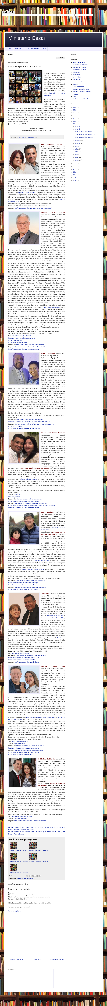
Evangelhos (76, 74)
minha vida (76, 79)
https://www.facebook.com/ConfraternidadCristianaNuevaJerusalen (31, 505)
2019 (75, 113)
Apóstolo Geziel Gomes (55, 616)
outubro (77, 140)
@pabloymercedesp (21, 818)
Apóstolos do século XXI (80, 65)
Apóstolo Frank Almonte (26, 192)
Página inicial (37, 959)
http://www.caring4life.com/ (17, 342)
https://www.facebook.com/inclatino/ (20, 754)
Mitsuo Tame (39, 569)
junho (77, 152)
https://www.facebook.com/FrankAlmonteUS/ (29, 347)
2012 (75, 169)
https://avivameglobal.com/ (21, 336)
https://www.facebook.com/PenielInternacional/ (24, 428)
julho (76, 149)
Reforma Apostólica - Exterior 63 (85, 134)
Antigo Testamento (79, 62)
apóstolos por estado (79, 67)
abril (76, 157)
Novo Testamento (78, 87)
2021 (75, 107)
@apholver (18, 494)
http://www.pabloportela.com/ (22, 816)
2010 (75, 175)
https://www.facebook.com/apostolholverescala (30, 503)
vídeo (74, 96)
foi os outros (77, 77)
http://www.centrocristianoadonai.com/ (21, 338)
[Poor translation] (11, 12)
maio (76, 154)
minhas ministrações (79, 82)
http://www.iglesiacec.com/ (21, 653)
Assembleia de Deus (79, 70)
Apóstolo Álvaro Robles (28, 479)
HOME (9, 49)
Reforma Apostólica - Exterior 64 (85, 131)
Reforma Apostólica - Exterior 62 (85, 137)
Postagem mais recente (16, 959)
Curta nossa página (14, 911)
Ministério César (26, 38)
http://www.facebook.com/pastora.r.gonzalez (23, 748)
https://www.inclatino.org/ (20, 741)
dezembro (78, 126)
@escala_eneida (14, 497)
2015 (75, 124)
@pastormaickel (19, 743)
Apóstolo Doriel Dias (41, 561)
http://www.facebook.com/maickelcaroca (30, 746)
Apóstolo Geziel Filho (56, 618)
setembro (78, 143)
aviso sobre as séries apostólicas (27, 137)
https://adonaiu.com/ (15, 340)
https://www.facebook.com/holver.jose (29, 499)
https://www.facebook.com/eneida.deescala (23, 501)
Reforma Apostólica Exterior (25, 878)
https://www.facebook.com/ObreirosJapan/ (23, 589)
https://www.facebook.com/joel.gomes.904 (31, 655)
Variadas (75, 94)
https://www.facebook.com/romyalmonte (30, 345)
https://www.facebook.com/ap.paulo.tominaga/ (30, 587)
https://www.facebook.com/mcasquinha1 (30, 419)
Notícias (75, 84)
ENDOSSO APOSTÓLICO (36, 49)
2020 (75, 110)
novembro (78, 129)
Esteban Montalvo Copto (51, 307)
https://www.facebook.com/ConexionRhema (23, 508)
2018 (75, 115)
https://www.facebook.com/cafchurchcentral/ (23, 752)
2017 (75, 118)
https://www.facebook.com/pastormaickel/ (28, 750)
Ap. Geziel (60, 638)
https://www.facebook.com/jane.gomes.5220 (23, 658)
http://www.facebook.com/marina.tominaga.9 (23, 582)
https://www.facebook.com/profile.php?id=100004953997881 (29, 422)
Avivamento (76, 72)
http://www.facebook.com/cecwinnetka (21, 660)
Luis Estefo (30, 717)
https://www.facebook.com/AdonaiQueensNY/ (24, 349)
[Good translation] (5, 12)
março (77, 160)
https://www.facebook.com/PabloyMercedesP (30, 821)
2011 (75, 172)
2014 (75, 163)
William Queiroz (27, 569)
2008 (75, 180)
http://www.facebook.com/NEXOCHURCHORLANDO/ (33, 208)
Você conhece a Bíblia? (80, 99)
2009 (75, 177)
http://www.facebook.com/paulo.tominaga (30, 580)
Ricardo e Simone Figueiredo (45, 717)
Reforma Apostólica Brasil (81, 89)
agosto (77, 146)
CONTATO (19, 49)
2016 (75, 121)
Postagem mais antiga (57, 959)
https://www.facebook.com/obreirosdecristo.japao (25, 585)
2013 (75, 166)
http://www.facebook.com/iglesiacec (26, 662)
